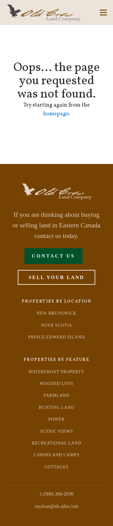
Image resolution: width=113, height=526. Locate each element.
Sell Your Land (56, 277)
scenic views (56, 431)
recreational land (56, 443)
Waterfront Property (57, 372)
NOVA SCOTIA (56, 325)
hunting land (56, 407)
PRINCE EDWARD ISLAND (56, 337)
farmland (57, 395)
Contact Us (53, 255)
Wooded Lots (57, 383)
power (57, 419)
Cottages (57, 467)
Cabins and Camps (56, 455)
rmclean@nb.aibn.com (56, 506)
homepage (56, 114)
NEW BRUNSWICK (56, 313)
